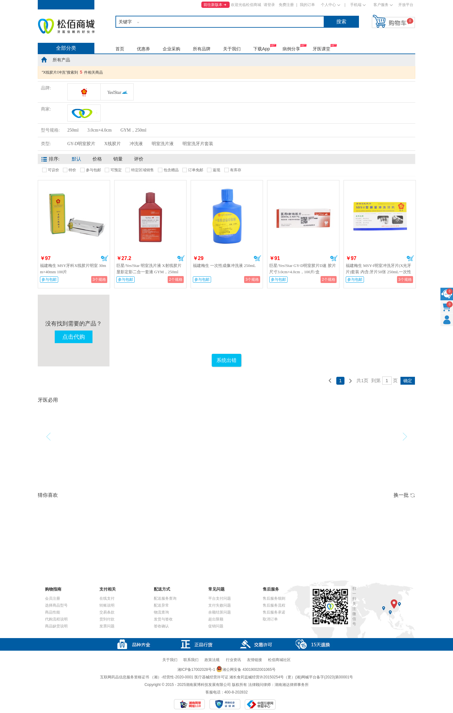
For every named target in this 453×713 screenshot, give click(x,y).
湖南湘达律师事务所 (292, 684)
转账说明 (107, 605)
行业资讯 (233, 660)
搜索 (341, 21)
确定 (407, 380)
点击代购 (73, 337)
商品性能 (52, 612)
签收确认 (161, 626)
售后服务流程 (274, 605)
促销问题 (215, 626)
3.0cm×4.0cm (99, 130)
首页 (119, 48)
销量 (118, 158)
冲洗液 (136, 143)
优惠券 (143, 48)
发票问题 (107, 626)
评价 (138, 158)
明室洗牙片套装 (197, 143)
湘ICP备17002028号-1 (196, 669)
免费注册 (286, 5)
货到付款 (107, 619)
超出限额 (215, 619)
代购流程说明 (56, 619)
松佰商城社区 (279, 660)
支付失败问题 (219, 605)
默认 (76, 158)
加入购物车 (104, 258)
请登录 (269, 5)
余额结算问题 (219, 612)
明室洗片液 (163, 143)
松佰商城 (66, 26)
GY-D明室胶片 (81, 143)
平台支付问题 (219, 598)
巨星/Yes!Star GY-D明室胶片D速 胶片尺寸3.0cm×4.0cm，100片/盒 (302, 268)
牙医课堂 (321, 48)
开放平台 (405, 5)
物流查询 (161, 612)
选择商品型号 (56, 605)
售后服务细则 (274, 598)
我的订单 (307, 5)
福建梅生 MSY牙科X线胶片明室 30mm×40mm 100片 (73, 268)
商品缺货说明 (56, 626)
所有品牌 (201, 48)
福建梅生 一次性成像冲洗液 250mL (224, 265)
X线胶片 (112, 143)
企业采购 (171, 48)
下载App (261, 48)
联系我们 (191, 660)
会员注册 (52, 598)
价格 (97, 158)
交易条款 (107, 612)
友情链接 (254, 660)
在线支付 (107, 598)
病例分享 (291, 48)
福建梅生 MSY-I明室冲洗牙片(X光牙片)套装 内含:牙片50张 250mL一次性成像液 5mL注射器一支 (378, 271)
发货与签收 (163, 619)
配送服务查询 (165, 598)
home (44, 59)
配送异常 (161, 605)
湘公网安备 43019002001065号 (246, 669)
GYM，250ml (133, 130)
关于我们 (232, 48)
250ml (73, 130)
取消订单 (270, 619)
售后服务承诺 (274, 612)
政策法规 (212, 660)
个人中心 (328, 5)
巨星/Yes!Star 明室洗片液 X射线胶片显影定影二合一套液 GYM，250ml (149, 268)
